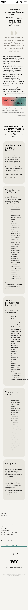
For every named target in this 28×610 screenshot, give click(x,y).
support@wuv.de (11, 177)
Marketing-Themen (16, 286)
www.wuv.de (6, 76)
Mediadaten (5, 530)
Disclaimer (4, 517)
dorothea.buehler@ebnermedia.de (19, 379)
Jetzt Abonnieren (14, 545)
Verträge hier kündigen (9, 532)
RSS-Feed (4, 528)
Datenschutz (5, 522)
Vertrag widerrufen (7, 534)
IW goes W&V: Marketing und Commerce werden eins (14, 93)
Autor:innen (5, 520)
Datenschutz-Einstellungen (10, 524)
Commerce (6, 85)
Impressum (4, 515)
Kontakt (4, 513)
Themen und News (15, 209)
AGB (2, 526)
